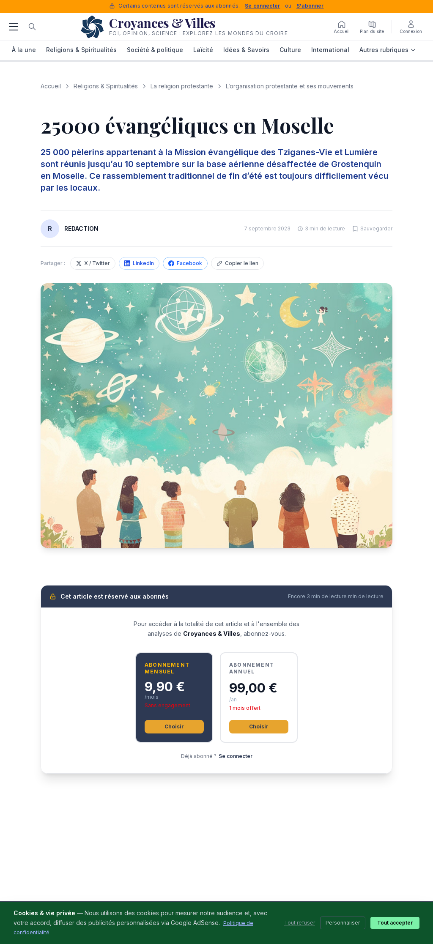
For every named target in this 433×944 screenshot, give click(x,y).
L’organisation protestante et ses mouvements (290, 86)
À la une (24, 49)
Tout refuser (299, 922)
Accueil (51, 86)
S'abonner (310, 6)
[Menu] (13, 26)
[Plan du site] (372, 26)
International (330, 49)
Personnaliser (343, 922)
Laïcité (203, 49)
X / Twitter (93, 263)
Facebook (185, 263)
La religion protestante (182, 86)
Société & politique (155, 49)
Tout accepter (395, 922)
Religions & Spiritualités (81, 49)
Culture (290, 49)
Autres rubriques (387, 49)
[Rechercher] (32, 26)
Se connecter (262, 6)
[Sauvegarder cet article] (372, 228)
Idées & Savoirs (246, 49)
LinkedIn (139, 263)
